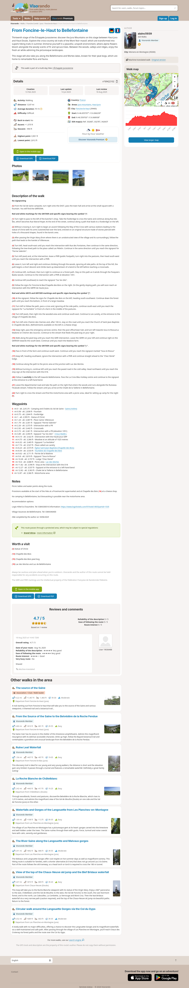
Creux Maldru (61, 434)
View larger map (151, 140)
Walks (27, 18)
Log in (173, 18)
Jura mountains (84, 104)
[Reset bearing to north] (174, 86)
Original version (159, 60)
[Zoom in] (174, 76)
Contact (14, 972)
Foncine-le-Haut (83, 108)
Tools (16, 18)
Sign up (163, 18)
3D (170, 103)
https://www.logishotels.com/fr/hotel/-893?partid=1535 (85, 506)
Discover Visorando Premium (93, 139)
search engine (76, 940)
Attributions (129, 105)
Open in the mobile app (28, 151)
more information (46, 533)
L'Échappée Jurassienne (63, 68)
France (83, 100)
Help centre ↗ (41, 18)
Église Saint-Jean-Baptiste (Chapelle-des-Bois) (54, 448)
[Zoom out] (174, 81)
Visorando (15, 23)
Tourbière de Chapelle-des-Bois (48, 450)
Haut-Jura (96, 104)
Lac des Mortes (52, 462)
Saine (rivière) (71, 408)
